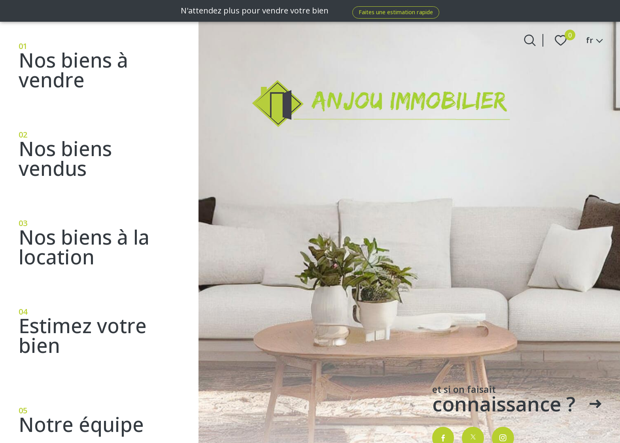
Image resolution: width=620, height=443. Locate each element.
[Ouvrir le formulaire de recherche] (530, 40)
